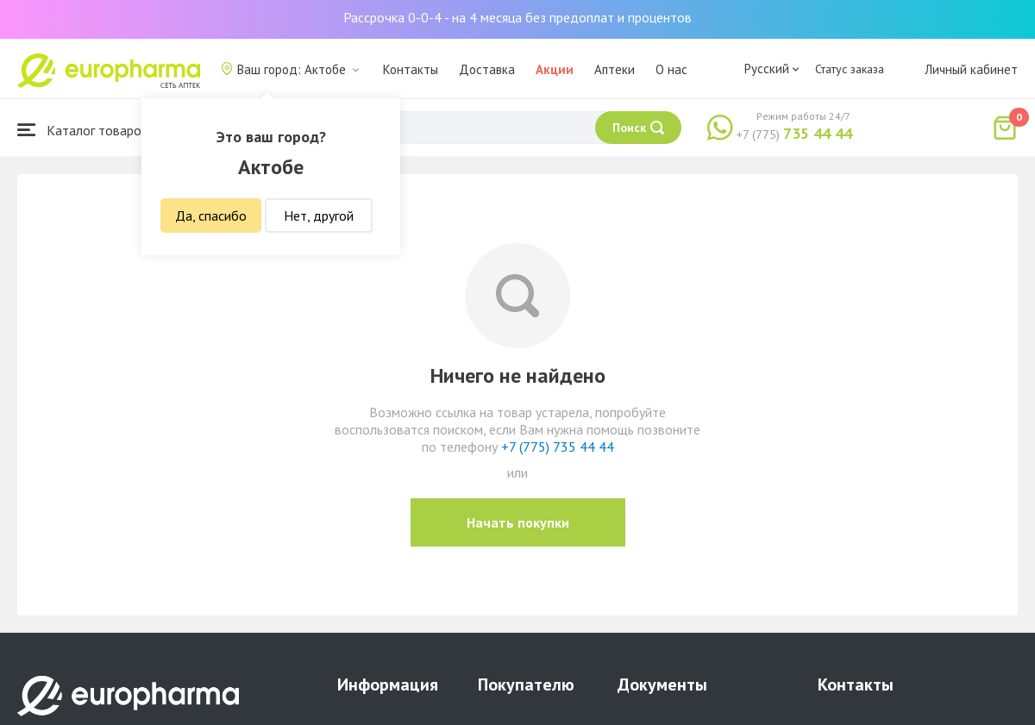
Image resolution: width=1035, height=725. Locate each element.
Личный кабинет (971, 69)
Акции (555, 69)
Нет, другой (319, 215)
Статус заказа (849, 69)
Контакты (410, 69)
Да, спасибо (211, 215)
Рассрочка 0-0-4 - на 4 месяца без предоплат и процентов (517, 17)
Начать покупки (518, 522)
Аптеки (614, 69)
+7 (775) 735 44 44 (557, 446)
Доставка (487, 69)
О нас (671, 69)
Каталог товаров (82, 130)
